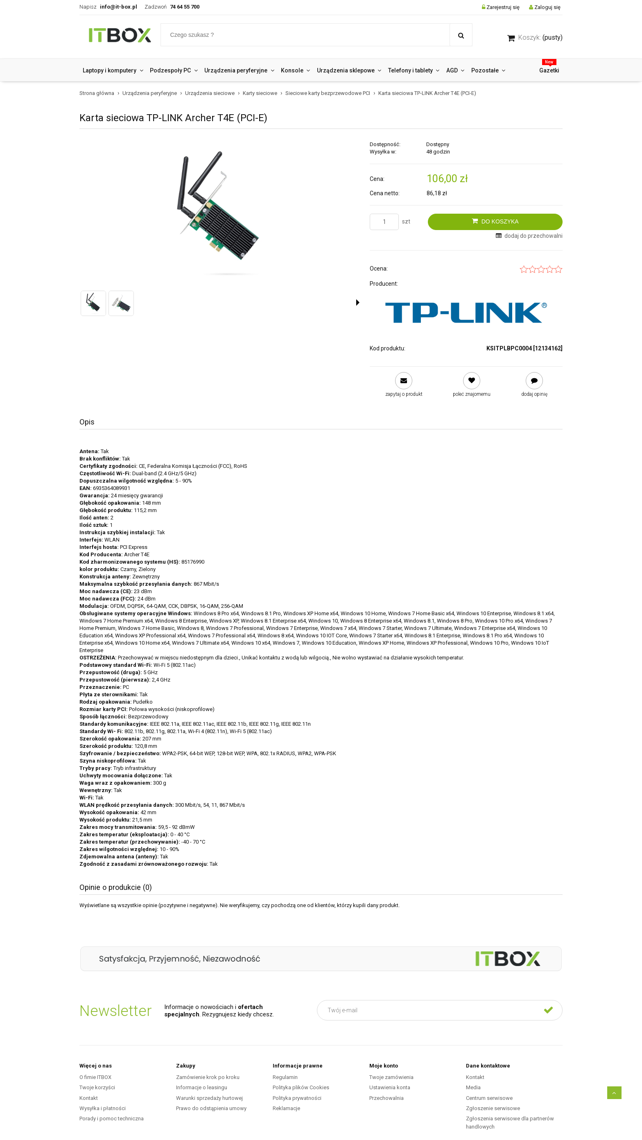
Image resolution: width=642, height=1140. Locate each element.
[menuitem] (113, 70)
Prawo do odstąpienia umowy (211, 1108)
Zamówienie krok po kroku (208, 1077)
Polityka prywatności (297, 1098)
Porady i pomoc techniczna (111, 1118)
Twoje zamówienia (391, 1077)
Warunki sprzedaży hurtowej (209, 1098)
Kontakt (88, 1098)
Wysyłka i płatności (102, 1108)
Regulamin (285, 1077)
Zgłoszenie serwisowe (493, 1108)
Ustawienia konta (389, 1087)
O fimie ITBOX (95, 1077)
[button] (357, 302)
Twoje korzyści (97, 1087)
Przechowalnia (386, 1098)
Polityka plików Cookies (301, 1087)
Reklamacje (286, 1108)
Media (473, 1087)
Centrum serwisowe (489, 1098)
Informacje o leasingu (201, 1087)
